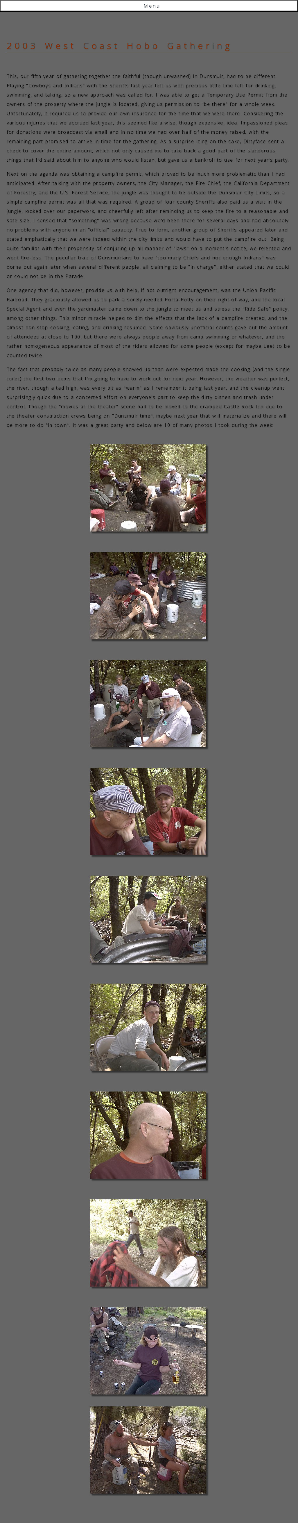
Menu (151, 6)
